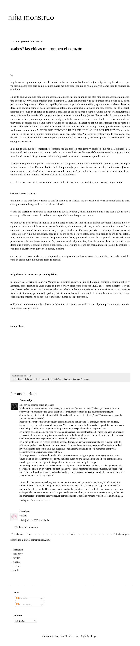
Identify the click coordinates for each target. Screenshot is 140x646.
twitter (16, 557)
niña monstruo (31, 17)
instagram (18, 549)
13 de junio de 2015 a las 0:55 (33, 500)
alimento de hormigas (26, 379)
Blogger (93, 636)
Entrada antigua (121, 534)
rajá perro (18, 553)
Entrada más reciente (21, 534)
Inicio (72, 534)
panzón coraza (83, 379)
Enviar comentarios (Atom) (37, 539)
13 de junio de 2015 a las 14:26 (34, 520)
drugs (50, 379)
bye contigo (41, 379)
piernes (16, 561)
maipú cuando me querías (65, 379)
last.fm (16, 566)
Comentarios (23, 604)
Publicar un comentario (26, 527)
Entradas (22, 598)
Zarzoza (23, 400)
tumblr (16, 570)
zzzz (21, 511)
